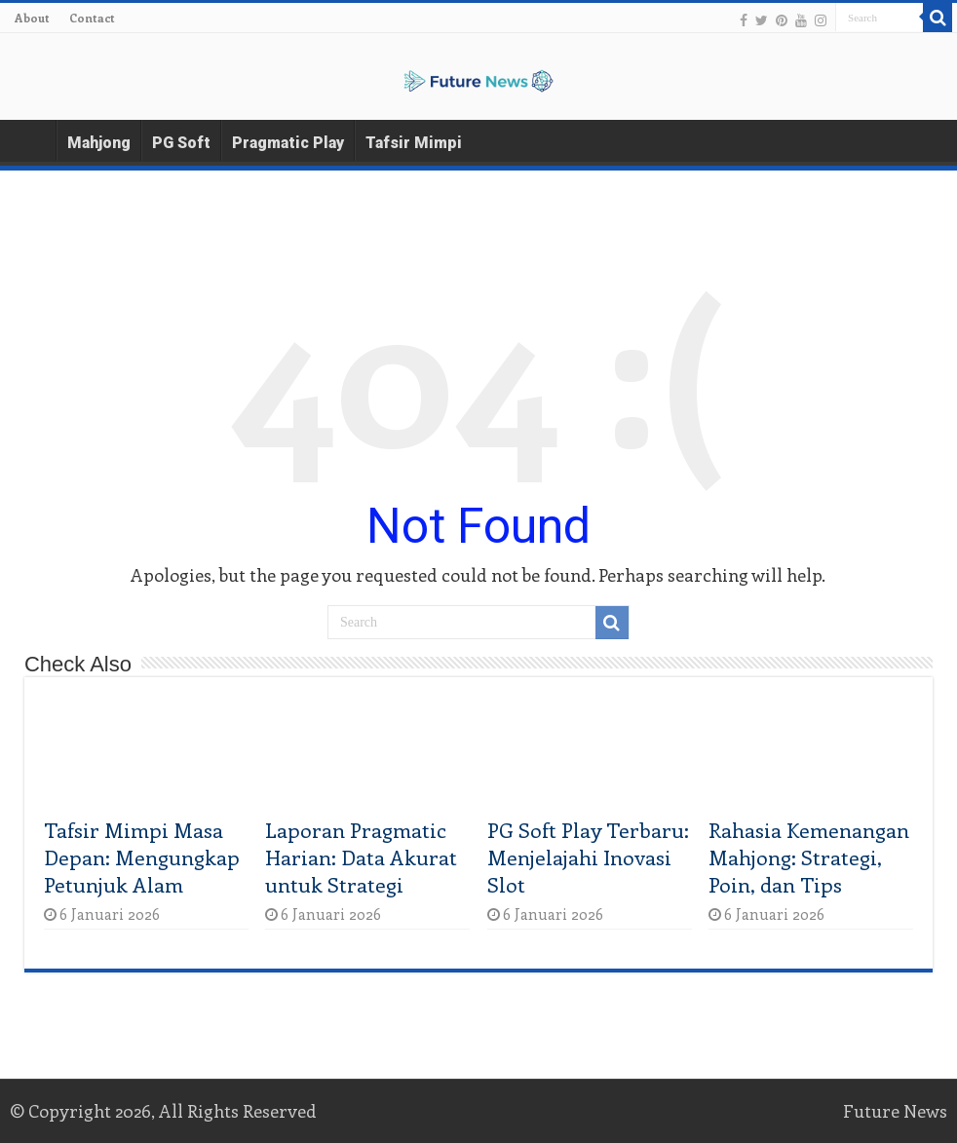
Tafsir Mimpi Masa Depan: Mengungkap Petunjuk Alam (142, 856)
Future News (895, 1111)
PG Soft (181, 142)
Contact (92, 17)
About (32, 17)
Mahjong (99, 142)
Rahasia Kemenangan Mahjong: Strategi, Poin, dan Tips (808, 856)
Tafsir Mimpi (413, 142)
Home (30, 140)
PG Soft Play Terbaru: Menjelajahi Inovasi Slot (588, 856)
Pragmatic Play (288, 142)
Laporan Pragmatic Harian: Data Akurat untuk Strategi (361, 856)
